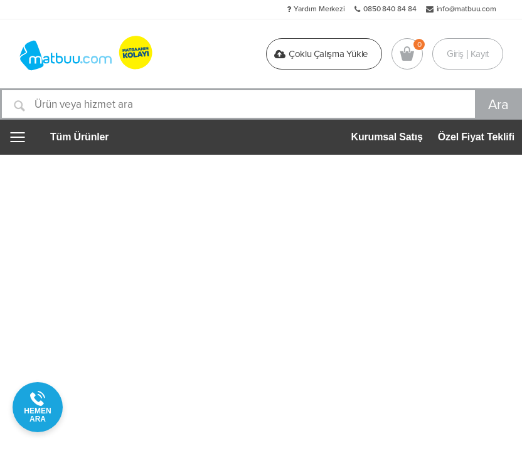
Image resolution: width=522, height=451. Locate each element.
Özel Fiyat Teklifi (476, 137)
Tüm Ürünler (79, 137)
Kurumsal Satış (387, 137)
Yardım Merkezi (319, 8)
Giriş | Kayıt (468, 54)
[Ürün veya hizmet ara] (261, 104)
